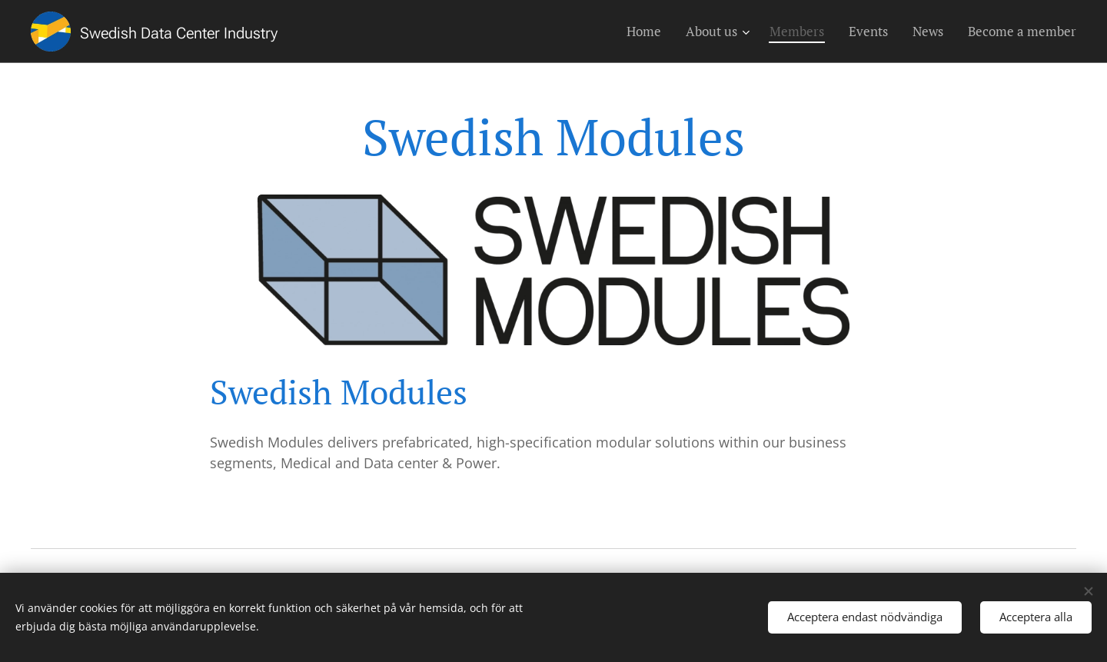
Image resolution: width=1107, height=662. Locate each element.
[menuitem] (648, 31)
